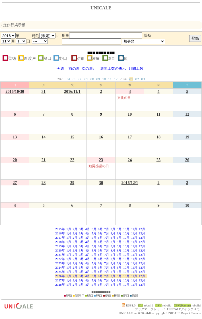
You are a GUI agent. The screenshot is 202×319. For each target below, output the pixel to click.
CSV (158, 305)
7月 (106, 229)
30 (101, 182)
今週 (60, 69)
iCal (140, 305)
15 (72, 137)
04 (68, 79)
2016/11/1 (72, 91)
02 (137, 79)
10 (104, 79)
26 (187, 160)
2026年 (60, 276)
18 (158, 137)
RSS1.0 (129, 305)
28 (44, 182)
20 (15, 160)
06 (80, 79)
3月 (81, 229)
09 (98, 79)
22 (72, 160)
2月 (75, 229)
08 (92, 79)
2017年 (60, 237)
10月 (126, 229)
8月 (112, 229)
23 (101, 160)
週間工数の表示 (113, 69)
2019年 (60, 246)
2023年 (60, 263)
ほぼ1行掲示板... (14, 25)
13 (15, 137)
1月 (68, 229)
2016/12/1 (129, 182)
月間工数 (136, 69)
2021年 (60, 254)
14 (44, 137)
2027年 (60, 280)
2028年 (60, 284)
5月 (94, 229)
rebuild (148, 305)
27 (15, 182)
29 (72, 182)
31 (44, 91)
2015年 (60, 229)
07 (86, 79)
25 (158, 160)
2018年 (60, 242)
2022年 (60, 259)
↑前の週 (73, 69)
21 (44, 160)
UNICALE (126, 313)
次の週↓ (88, 69)
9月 (119, 229)
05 (74, 79)
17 (130, 137)
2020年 (60, 250)
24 (130, 160)
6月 (100, 229)
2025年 (60, 271)
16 (101, 137)
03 (143, 79)
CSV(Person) (182, 305)
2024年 (60, 267)
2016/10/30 (14, 91)
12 (116, 79)
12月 (142, 229)
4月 (87, 229)
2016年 (60, 233)
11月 (134, 229)
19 (187, 137)
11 (110, 79)
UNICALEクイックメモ (183, 309)
